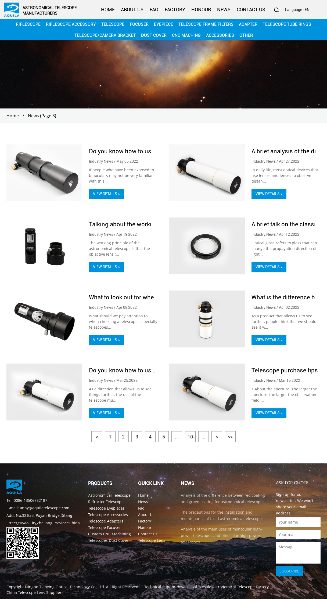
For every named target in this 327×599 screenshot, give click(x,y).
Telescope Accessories (108, 514)
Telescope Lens (151, 540)
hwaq (183, 586)
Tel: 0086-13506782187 (26, 500)
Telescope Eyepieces (106, 507)
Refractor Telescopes (106, 501)
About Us (132, 9)
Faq (154, 9)
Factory (175, 9)
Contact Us (251, 9)
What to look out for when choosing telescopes (152, 297)
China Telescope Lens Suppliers (34, 592)
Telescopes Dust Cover (108, 540)
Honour (201, 9)
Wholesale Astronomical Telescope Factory (231, 586)
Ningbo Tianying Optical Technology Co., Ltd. (65, 586)
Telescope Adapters (105, 520)
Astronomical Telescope (109, 495)
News (224, 9)
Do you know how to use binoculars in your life (151, 151)
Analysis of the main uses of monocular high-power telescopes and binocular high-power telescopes (221, 535)
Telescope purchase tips (284, 370)
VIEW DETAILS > (106, 194)
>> (230, 436)
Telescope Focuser (104, 527)
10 (190, 436)
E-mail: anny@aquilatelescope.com (37, 507)
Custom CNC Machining (109, 533)
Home (108, 9)
